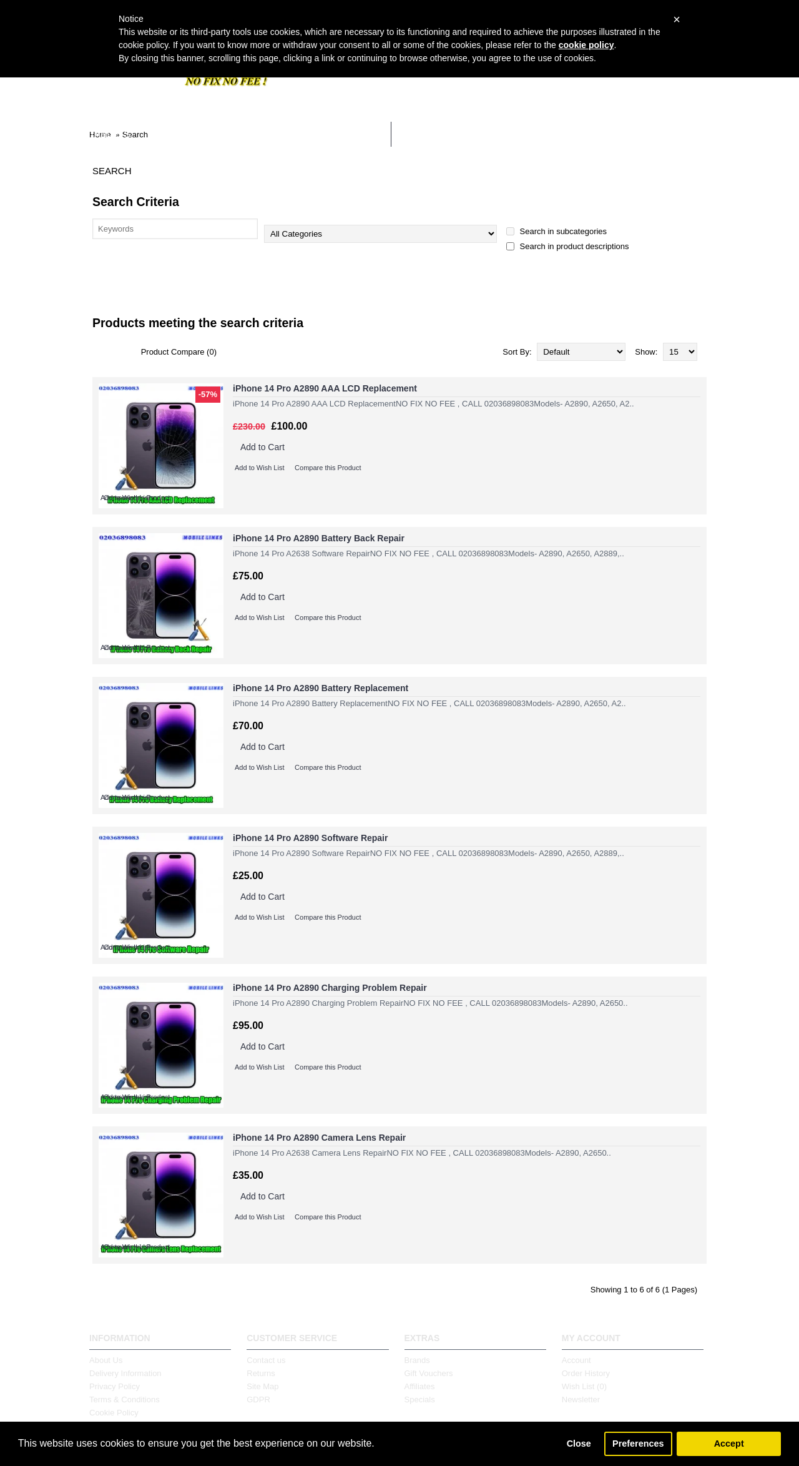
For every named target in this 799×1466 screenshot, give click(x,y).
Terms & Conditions (124, 1399)
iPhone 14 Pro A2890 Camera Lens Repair (319, 1138)
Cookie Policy (114, 1412)
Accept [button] (729, 1444)
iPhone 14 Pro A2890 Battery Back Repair (318, 538)
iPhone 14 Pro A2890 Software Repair (310, 838)
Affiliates (419, 1386)
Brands (417, 1360)
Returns (261, 1373)
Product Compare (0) (179, 352)
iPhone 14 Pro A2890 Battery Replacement (320, 688)
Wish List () (584, 1386)
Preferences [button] (638, 1444)
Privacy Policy (114, 1386)
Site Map (262, 1386)
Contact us (266, 1360)
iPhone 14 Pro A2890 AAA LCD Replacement (325, 388)
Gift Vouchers (428, 1373)
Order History (586, 1373)
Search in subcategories (556, 231)
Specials (419, 1399)
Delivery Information (125, 1373)
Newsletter (581, 1399)
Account (576, 1360)
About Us (105, 1360)
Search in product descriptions (567, 246)
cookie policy (586, 45)
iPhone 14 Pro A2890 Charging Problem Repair (330, 988)
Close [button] (579, 1444)
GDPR (258, 1399)
